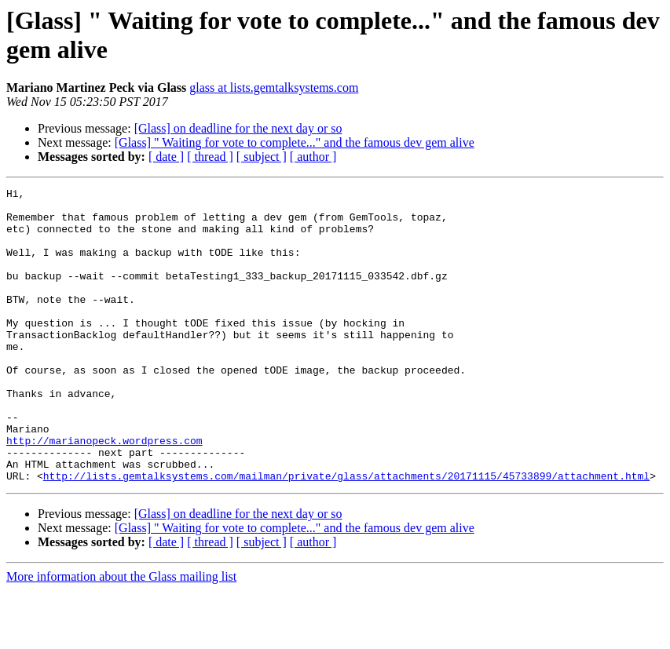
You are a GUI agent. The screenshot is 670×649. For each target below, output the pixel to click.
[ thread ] (210, 156)
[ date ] (166, 156)
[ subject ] (261, 156)
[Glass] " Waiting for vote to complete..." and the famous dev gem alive (294, 142)
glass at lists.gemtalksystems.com (273, 87)
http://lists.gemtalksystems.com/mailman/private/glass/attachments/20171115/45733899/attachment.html (346, 534)
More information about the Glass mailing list (121, 635)
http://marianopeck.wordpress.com (104, 492)
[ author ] (313, 156)
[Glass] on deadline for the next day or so (238, 128)
